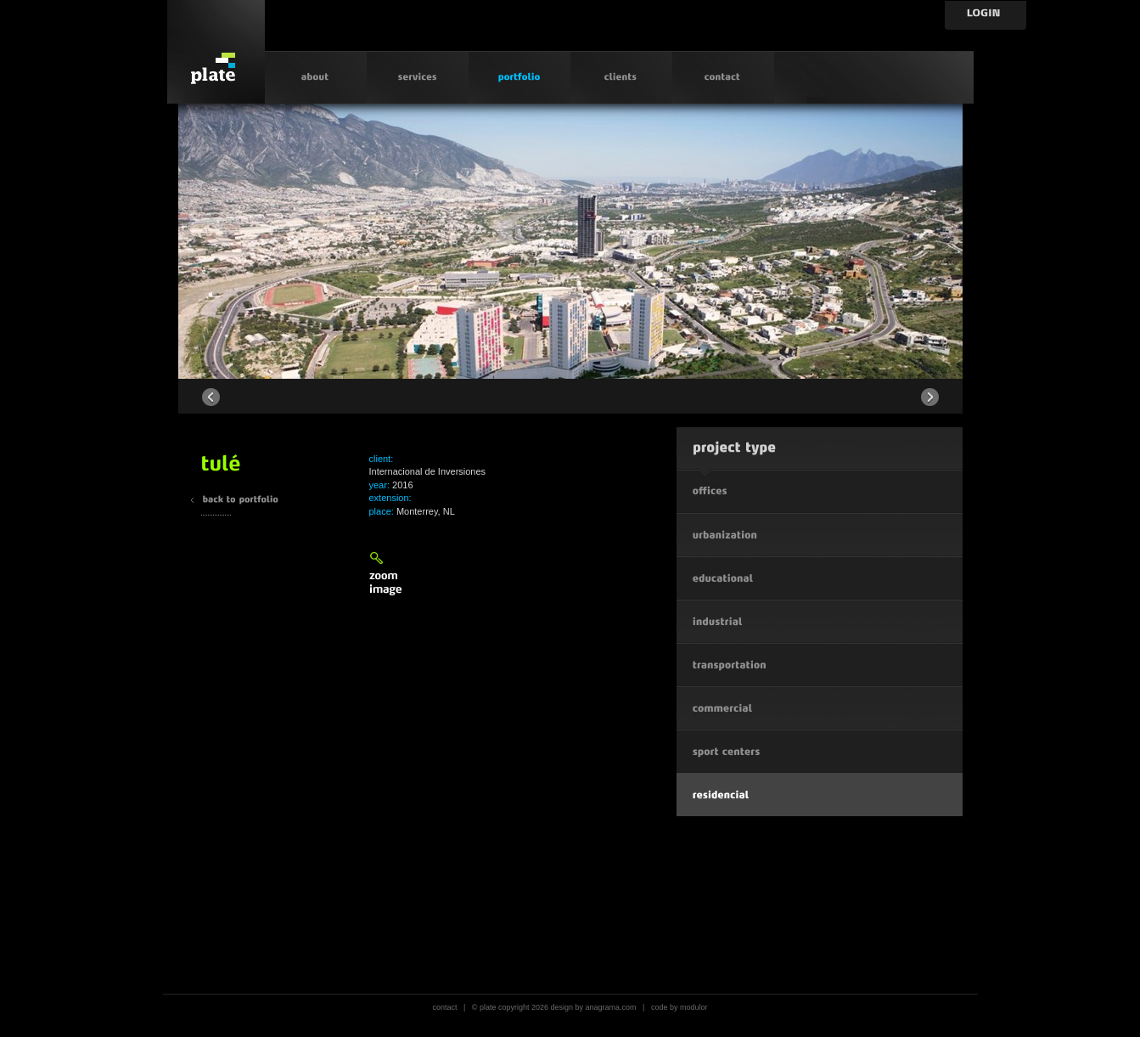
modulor (694, 1007)
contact (444, 1007)
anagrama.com (611, 1007)
